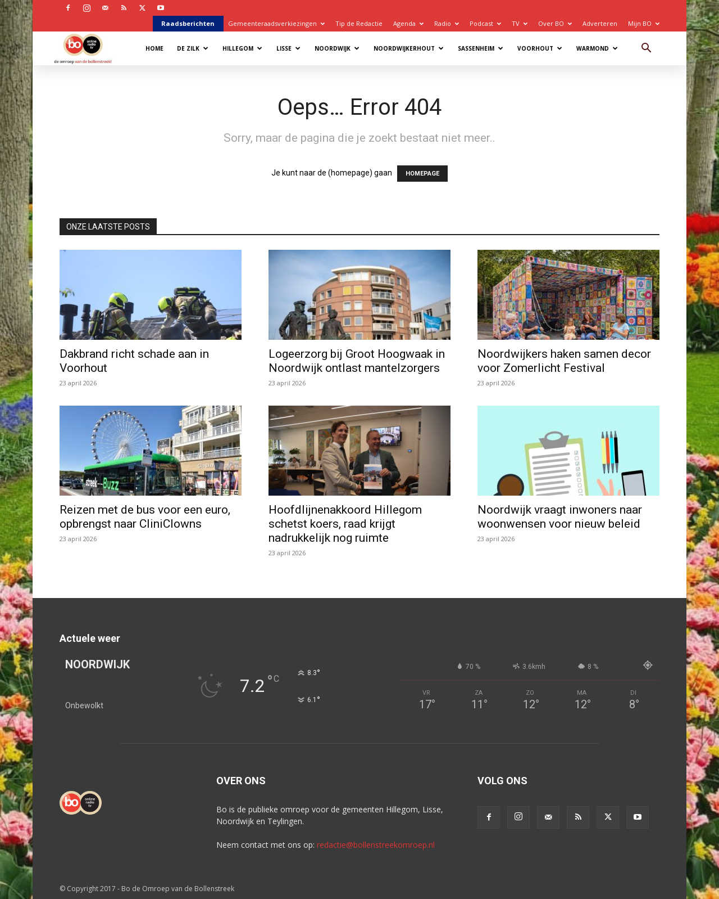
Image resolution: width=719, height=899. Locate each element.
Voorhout (539, 48)
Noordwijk (337, 48)
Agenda (408, 23)
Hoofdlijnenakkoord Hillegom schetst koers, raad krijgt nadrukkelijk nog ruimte (345, 524)
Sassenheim (480, 48)
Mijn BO (643, 23)
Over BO (555, 23)
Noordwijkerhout (409, 48)
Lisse (288, 48)
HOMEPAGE (422, 173)
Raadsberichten (188, 23)
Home (154, 48)
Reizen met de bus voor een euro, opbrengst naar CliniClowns (145, 517)
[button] (645, 49)
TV (519, 23)
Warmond (597, 48)
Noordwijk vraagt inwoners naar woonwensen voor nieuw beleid (559, 517)
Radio (446, 23)
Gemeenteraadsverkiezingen (276, 23)
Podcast (485, 23)
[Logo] (88, 48)
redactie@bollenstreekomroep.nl (376, 844)
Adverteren (600, 23)
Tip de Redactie (359, 23)
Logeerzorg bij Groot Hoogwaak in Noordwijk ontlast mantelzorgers (357, 361)
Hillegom (242, 48)
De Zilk (192, 48)
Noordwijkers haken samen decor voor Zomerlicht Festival (564, 361)
